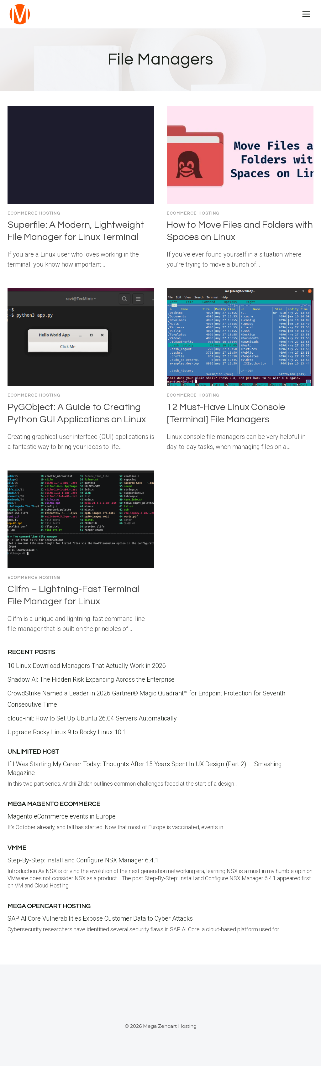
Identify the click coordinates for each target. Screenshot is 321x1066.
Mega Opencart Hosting (49, 906)
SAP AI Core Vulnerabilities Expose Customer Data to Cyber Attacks (100, 918)
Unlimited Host (33, 752)
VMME (17, 848)
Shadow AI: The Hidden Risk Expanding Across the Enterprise (91, 679)
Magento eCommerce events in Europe (62, 816)
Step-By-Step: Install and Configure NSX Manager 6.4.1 (83, 860)
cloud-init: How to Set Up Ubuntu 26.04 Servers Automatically (92, 718)
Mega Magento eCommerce (54, 804)
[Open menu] (306, 14)
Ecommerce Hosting (34, 213)
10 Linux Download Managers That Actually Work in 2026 (87, 665)
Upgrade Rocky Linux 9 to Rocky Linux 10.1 (67, 732)
